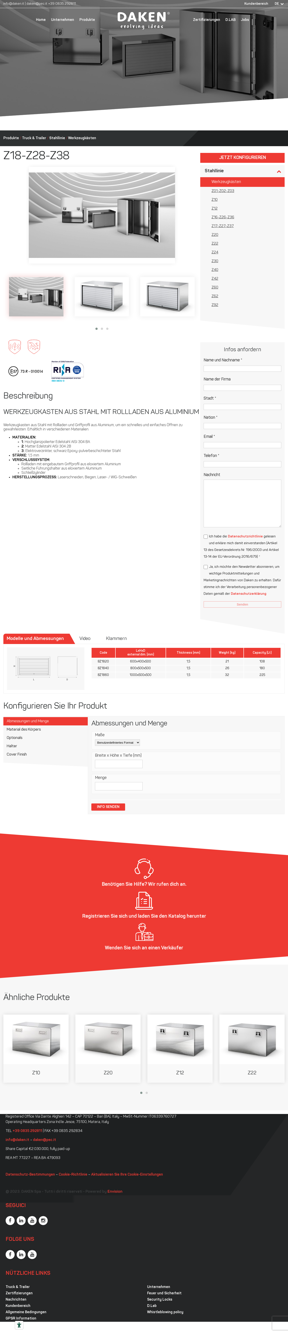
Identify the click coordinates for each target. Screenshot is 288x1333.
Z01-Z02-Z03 (223, 191)
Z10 (215, 200)
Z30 (215, 261)
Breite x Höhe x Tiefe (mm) (118, 756)
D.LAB (230, 20)
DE (277, 4)
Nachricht (212, 475)
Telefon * (211, 456)
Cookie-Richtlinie (73, 1174)
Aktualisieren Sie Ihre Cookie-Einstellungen (127, 1174)
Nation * (211, 418)
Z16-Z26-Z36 (223, 217)
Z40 (215, 270)
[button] (96, 329)
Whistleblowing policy (165, 1312)
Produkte (87, 20)
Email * (209, 437)
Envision (115, 1192)
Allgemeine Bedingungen (26, 1312)
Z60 (215, 287)
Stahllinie (57, 138)
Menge (101, 778)
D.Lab (152, 1306)
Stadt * (210, 398)
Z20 (215, 235)
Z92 (215, 305)
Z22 (215, 244)
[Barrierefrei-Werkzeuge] (19, 1325)
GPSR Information (21, 1318)
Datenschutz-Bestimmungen (30, 1174)
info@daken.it (13, 4)
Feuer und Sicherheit (164, 1293)
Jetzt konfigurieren (242, 158)
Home (41, 20)
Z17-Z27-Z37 (223, 226)
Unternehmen (62, 20)
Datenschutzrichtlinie (245, 536)
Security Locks (159, 1300)
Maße (100, 735)
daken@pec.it (37, 4)
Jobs (245, 20)
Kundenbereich (256, 4)
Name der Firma (217, 379)
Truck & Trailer (34, 138)
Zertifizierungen (206, 20)
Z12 (215, 208)
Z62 (215, 296)
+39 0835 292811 (62, 4)
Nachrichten (16, 1300)
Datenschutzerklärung (248, 594)
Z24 (215, 252)
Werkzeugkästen (82, 138)
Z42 (215, 279)
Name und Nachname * (223, 360)
